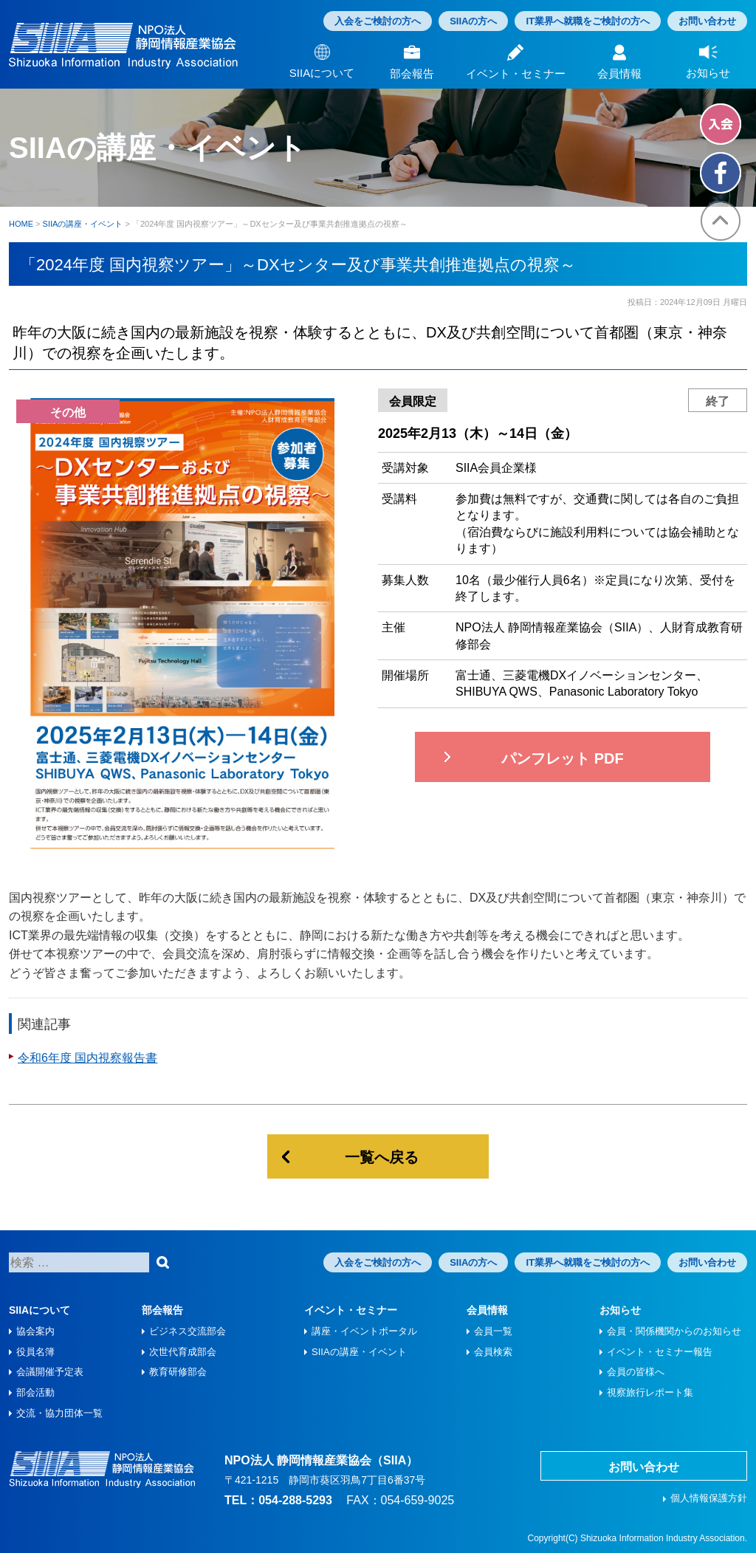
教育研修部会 (178, 1371)
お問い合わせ (707, 21)
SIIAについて (39, 1310)
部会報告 (162, 1310)
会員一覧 (493, 1331)
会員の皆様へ (635, 1371)
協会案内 (35, 1331)
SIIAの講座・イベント (359, 1351)
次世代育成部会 (182, 1351)
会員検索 (493, 1351)
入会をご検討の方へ (377, 21)
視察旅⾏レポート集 (650, 1392)
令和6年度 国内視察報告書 (87, 1058)
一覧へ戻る (382, 1157)
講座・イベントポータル (364, 1331)
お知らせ (620, 1310)
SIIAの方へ (473, 21)
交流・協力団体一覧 (59, 1413)
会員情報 (487, 1310)
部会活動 (35, 1392)
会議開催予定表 (49, 1371)
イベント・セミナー (350, 1310)
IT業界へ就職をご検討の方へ (588, 21)
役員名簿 (35, 1351)
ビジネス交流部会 (187, 1331)
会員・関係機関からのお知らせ (674, 1331)
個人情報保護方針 (708, 1498)
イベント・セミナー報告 (659, 1351)
